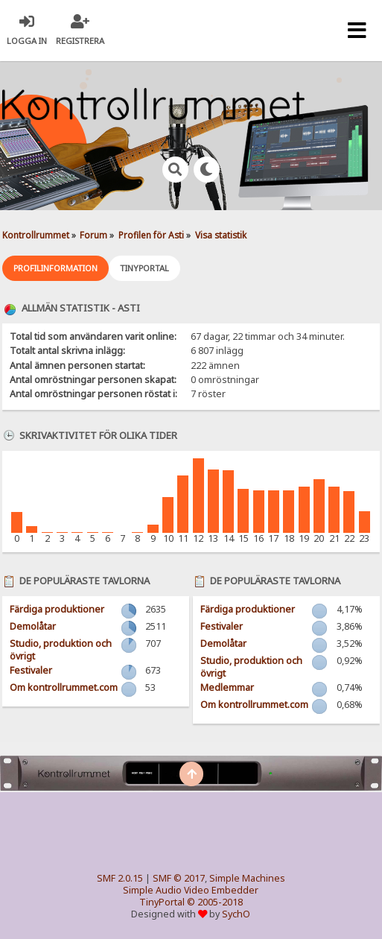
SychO (236, 914)
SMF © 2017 (179, 878)
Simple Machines (247, 878)
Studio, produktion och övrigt (61, 649)
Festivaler (31, 670)
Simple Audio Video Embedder (190, 890)
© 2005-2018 (215, 902)
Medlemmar (227, 687)
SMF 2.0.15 (120, 878)
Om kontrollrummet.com (64, 687)
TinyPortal (162, 902)
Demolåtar (33, 626)
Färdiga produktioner (57, 609)
